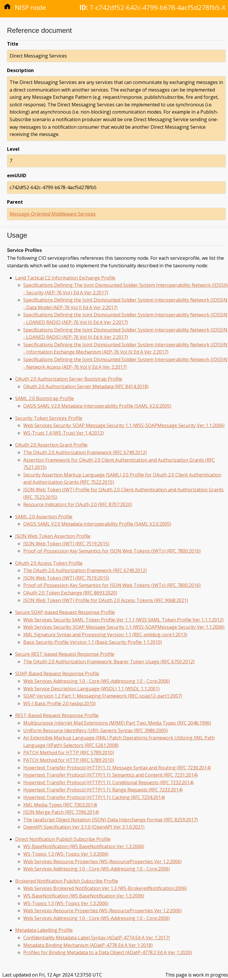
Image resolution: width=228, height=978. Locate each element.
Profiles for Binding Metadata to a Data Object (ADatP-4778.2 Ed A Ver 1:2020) (107, 952)
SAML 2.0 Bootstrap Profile (44, 398)
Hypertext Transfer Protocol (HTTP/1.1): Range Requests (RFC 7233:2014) (103, 790)
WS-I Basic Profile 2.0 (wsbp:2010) (59, 703)
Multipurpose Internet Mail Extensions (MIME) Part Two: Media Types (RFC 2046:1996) (117, 723)
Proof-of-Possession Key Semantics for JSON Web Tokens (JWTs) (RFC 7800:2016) (112, 551)
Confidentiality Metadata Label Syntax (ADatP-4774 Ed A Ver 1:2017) (96, 937)
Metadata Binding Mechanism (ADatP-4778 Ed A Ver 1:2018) (88, 945)
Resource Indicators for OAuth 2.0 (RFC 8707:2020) (77, 504)
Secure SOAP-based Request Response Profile (65, 612)
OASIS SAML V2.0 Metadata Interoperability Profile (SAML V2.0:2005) (97, 406)
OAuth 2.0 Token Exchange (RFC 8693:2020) (70, 593)
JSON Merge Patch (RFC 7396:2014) (61, 812)
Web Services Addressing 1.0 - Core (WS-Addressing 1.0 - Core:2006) (96, 681)
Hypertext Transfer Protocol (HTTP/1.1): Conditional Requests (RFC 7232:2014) (108, 782)
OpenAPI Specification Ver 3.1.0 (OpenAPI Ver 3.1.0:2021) (84, 827)
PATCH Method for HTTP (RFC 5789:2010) (68, 752)
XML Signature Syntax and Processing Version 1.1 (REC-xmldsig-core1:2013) (105, 634)
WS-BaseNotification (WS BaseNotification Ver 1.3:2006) (83, 846)
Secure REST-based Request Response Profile (64, 654)
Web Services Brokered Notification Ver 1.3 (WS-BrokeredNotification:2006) (105, 888)
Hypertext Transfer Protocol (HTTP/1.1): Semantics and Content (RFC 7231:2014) (110, 775)
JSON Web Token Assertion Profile (52, 536)
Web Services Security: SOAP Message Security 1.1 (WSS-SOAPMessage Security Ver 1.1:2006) (124, 425)
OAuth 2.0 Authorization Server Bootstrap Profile (68, 379)
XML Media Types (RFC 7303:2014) (60, 805)
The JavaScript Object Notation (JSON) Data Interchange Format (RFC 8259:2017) (110, 819)
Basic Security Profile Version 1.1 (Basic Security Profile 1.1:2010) (92, 642)
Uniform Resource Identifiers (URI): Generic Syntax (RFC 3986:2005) (95, 730)
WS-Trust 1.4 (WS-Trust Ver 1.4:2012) (63, 433)
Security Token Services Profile (48, 418)
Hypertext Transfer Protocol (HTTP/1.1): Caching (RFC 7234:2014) (94, 797)
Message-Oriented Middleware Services (53, 214)
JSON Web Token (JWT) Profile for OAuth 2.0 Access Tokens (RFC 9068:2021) (105, 600)
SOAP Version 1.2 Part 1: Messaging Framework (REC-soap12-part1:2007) (102, 696)
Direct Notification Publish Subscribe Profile (63, 839)
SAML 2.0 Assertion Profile (43, 516)
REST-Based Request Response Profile (57, 715)
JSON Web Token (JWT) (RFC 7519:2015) (66, 543)
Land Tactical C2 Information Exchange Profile (65, 278)
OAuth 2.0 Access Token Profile (49, 563)
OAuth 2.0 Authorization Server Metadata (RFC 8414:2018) (86, 386)
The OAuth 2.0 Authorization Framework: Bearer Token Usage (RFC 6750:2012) (109, 661)
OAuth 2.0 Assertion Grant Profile (51, 445)
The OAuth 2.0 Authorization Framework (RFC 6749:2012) (85, 452)
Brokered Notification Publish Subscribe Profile (66, 881)
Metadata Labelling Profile (44, 930)
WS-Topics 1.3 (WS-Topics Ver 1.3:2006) (65, 854)
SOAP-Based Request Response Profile (57, 673)
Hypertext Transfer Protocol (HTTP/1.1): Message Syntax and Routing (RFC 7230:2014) (117, 767)
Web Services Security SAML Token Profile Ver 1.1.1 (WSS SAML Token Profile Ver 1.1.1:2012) (123, 620)
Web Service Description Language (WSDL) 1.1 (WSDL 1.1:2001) (91, 688)
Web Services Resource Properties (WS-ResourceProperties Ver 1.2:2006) (102, 861)
